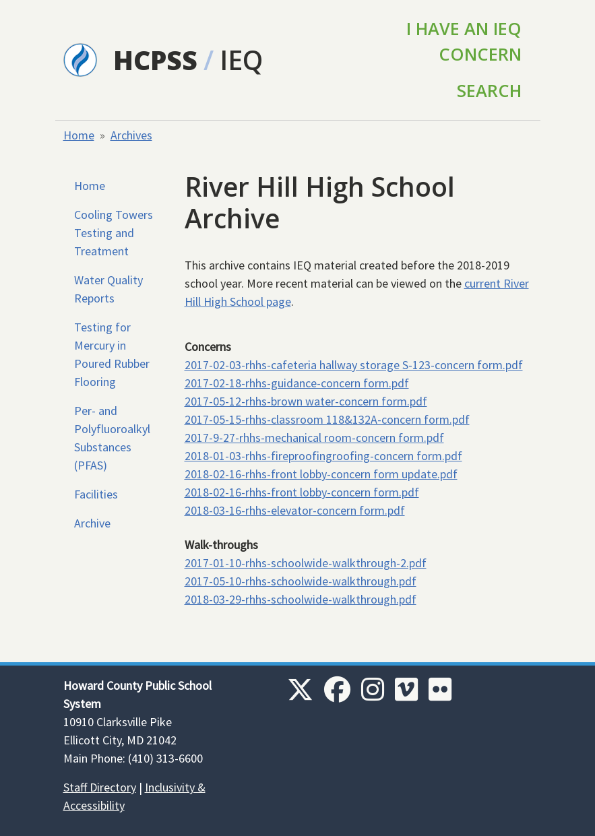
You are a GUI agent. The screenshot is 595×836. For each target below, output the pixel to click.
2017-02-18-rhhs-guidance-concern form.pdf (297, 383)
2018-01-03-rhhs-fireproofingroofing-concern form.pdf (323, 455)
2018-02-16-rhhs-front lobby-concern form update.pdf (321, 474)
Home (78, 135)
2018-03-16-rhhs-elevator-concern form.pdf (295, 510)
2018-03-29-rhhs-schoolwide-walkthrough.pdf (300, 599)
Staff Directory (99, 787)
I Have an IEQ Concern (464, 41)
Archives (131, 135)
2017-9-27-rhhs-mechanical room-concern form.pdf (314, 437)
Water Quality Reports (108, 289)
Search (489, 90)
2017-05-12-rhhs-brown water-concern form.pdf (306, 401)
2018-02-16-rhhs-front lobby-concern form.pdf (302, 492)
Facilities (96, 494)
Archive (92, 523)
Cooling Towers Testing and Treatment (113, 233)
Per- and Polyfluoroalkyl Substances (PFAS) (112, 438)
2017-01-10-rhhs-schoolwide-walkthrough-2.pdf (306, 563)
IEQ (241, 59)
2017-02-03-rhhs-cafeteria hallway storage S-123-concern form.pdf (354, 365)
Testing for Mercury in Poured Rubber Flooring (112, 354)
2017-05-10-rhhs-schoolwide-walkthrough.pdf (300, 581)
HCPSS (155, 59)
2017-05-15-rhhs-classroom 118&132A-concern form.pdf (327, 419)
